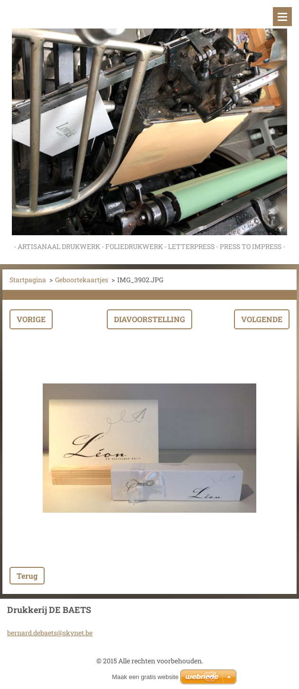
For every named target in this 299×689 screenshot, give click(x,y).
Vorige (31, 319)
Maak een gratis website (145, 676)
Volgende (261, 319)
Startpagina (27, 279)
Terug (27, 576)
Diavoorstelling (149, 319)
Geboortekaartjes (81, 279)
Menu (282, 16)
